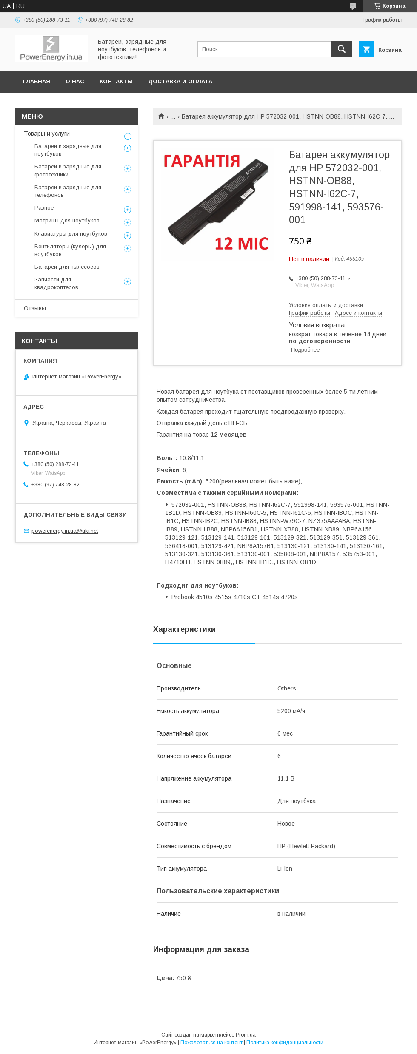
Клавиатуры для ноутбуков (70, 233)
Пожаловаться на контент (211, 1042)
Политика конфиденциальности (284, 1042)
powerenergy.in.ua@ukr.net (64, 531)
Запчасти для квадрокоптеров (56, 283)
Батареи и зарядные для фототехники (67, 170)
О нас (75, 81)
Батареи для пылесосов (67, 267)
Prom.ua (246, 1035)
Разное (44, 208)
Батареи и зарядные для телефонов (67, 191)
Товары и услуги (47, 133)
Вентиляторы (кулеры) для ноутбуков (70, 250)
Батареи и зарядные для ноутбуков (67, 150)
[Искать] (341, 49)
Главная (36, 81)
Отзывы (35, 308)
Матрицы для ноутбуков (67, 220)
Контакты (116, 81)
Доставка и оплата (180, 81)
